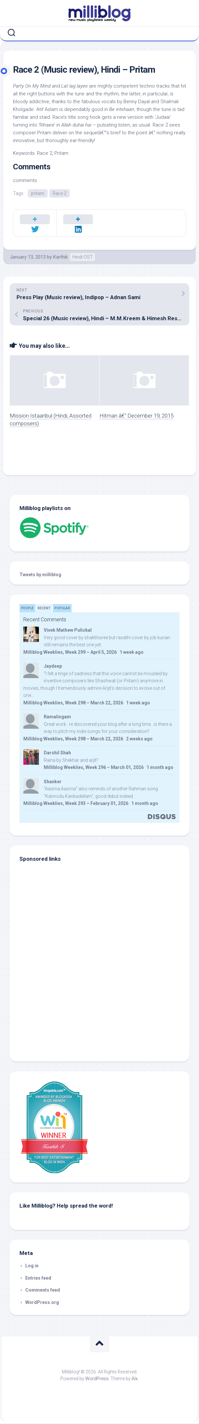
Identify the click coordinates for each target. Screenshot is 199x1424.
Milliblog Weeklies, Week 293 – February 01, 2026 (75, 803)
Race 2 (59, 193)
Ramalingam (57, 717)
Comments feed (42, 1290)
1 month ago (159, 767)
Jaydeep (53, 666)
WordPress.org (42, 1302)
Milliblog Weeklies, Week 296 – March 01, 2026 (94, 767)
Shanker (53, 782)
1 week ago (132, 652)
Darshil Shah (57, 753)
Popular (62, 608)
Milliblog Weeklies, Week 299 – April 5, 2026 (70, 652)
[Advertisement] (59, 1008)
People (27, 608)
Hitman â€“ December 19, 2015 (136, 416)
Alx (135, 1378)
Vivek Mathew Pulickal (68, 630)
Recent (44, 608)
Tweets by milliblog (40, 575)
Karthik (60, 257)
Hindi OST (82, 257)
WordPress (97, 1378)
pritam (37, 193)
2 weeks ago (139, 739)
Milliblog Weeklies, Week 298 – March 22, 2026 (73, 703)
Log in (32, 1266)
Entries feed (38, 1278)
